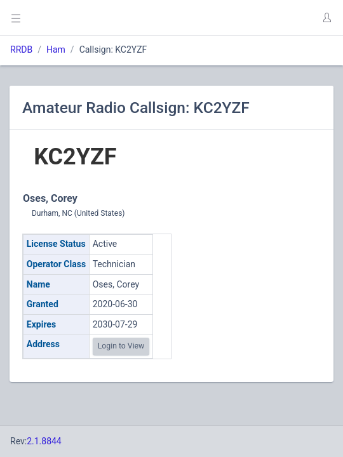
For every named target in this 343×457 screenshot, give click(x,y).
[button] (326, 17)
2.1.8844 (44, 441)
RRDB (21, 49)
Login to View (121, 345)
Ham (55, 49)
